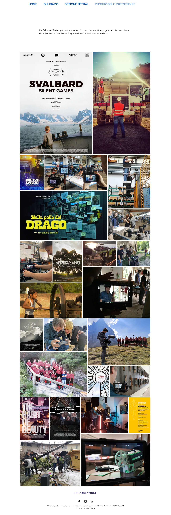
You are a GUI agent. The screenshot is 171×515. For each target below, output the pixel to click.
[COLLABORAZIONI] (84, 493)
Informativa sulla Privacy (86, 508)
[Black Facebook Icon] (79, 501)
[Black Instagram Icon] (85, 501)
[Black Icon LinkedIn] (92, 501)
